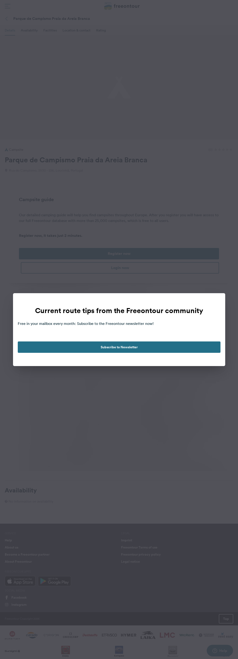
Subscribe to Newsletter (119, 347)
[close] (217, 302)
